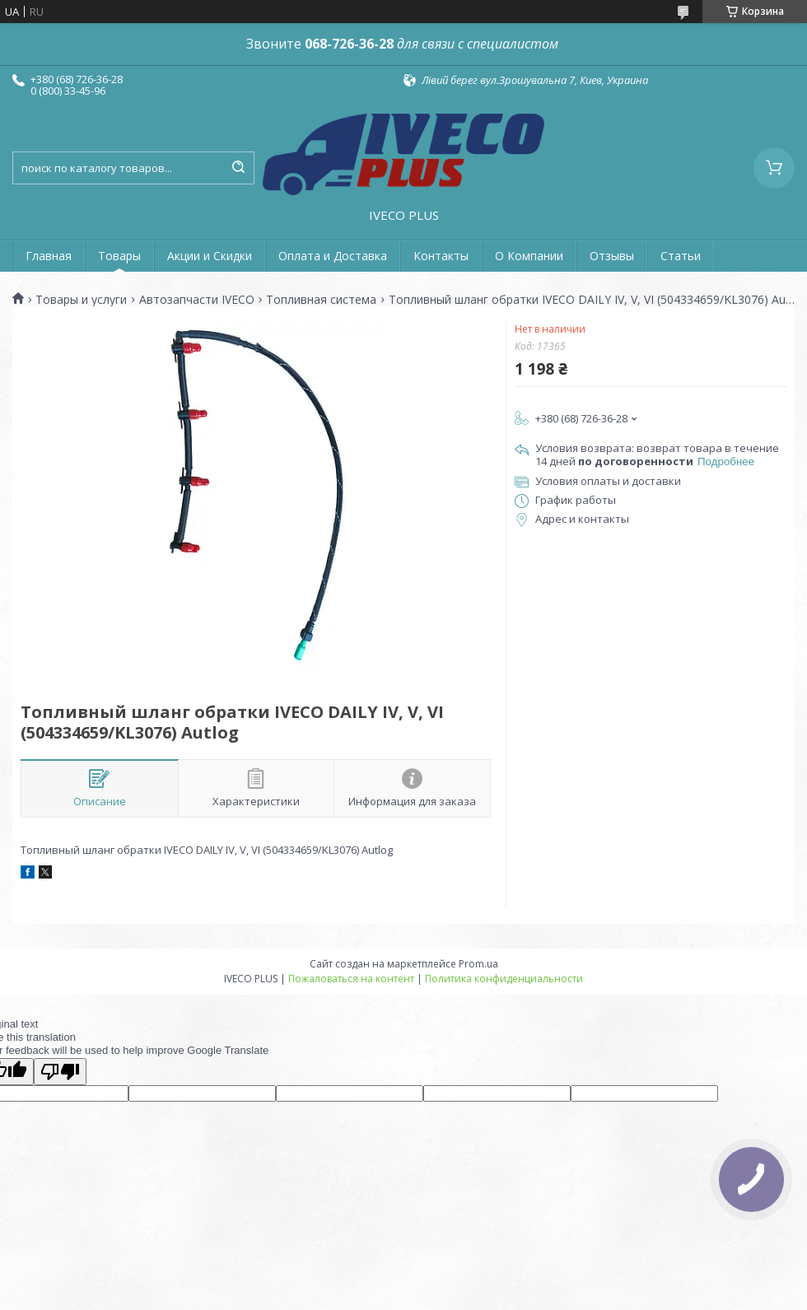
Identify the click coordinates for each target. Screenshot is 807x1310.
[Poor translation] (60, 1071)
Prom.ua (478, 964)
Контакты (441, 255)
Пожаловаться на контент (351, 979)
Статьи (680, 255)
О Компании (529, 255)
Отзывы (612, 255)
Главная (49, 255)
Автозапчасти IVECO (196, 299)
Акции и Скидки (209, 255)
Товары (119, 255)
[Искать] (238, 168)
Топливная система (321, 299)
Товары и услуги (81, 299)
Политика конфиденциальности (504, 979)
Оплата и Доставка (332, 255)
